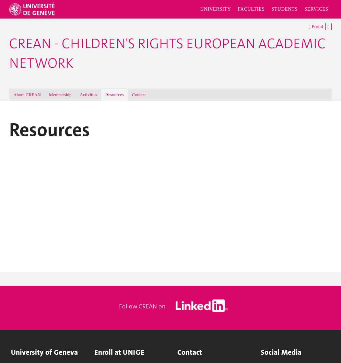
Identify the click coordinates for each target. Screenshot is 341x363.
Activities (88, 94)
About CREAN (27, 94)
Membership (60, 94)
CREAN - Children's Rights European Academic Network (167, 53)
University (215, 9)
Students (284, 9)
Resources (114, 94)
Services (316, 9)
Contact (139, 94)
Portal (316, 27)
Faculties (251, 9)
